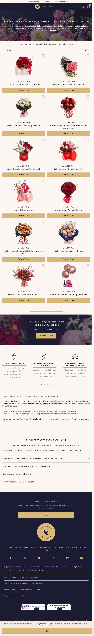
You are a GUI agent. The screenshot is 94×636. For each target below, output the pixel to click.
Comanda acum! (46, 336)
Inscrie (46, 515)
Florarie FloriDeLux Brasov (32, 567)
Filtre (85, 51)
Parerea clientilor (10, 571)
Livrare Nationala (37, 583)
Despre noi (8, 567)
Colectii (6, 577)
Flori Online (34, 577)
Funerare (24, 577)
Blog (5, 596)
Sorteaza (8, 51)
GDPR (38, 589)
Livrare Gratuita (9, 583)
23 (60, 308)
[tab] (42, 384)
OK (47, 631)
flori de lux (44, 6)
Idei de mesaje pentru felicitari (20, 596)
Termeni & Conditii (10, 589)
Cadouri (15, 577)
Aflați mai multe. (45, 625)
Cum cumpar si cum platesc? (71, 567)
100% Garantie (23, 583)
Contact (17, 567)
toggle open (3, 6)
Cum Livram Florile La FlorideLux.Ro (31, 571)
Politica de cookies (26, 589)
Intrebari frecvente (51, 567)
